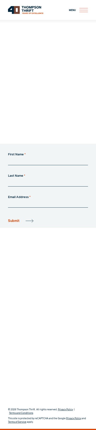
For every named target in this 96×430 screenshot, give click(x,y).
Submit (14, 221)
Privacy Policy (65, 409)
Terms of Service (17, 422)
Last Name (16, 175)
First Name (17, 154)
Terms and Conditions (21, 413)
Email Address (19, 197)
